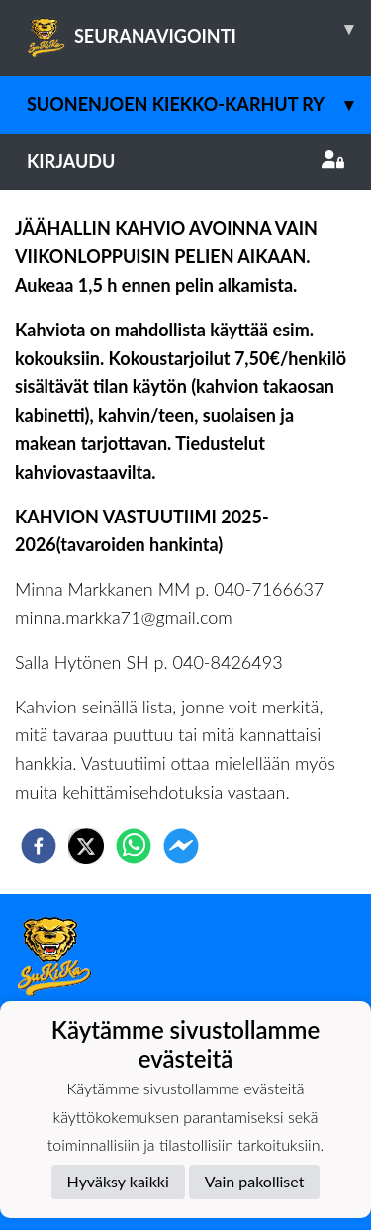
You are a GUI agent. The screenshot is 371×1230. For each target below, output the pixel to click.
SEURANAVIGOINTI (199, 28)
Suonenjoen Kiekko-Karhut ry (199, 104)
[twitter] (86, 846)
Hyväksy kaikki (118, 1181)
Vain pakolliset (255, 1181)
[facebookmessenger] (181, 846)
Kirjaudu (185, 161)
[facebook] (38, 846)
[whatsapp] (133, 846)
